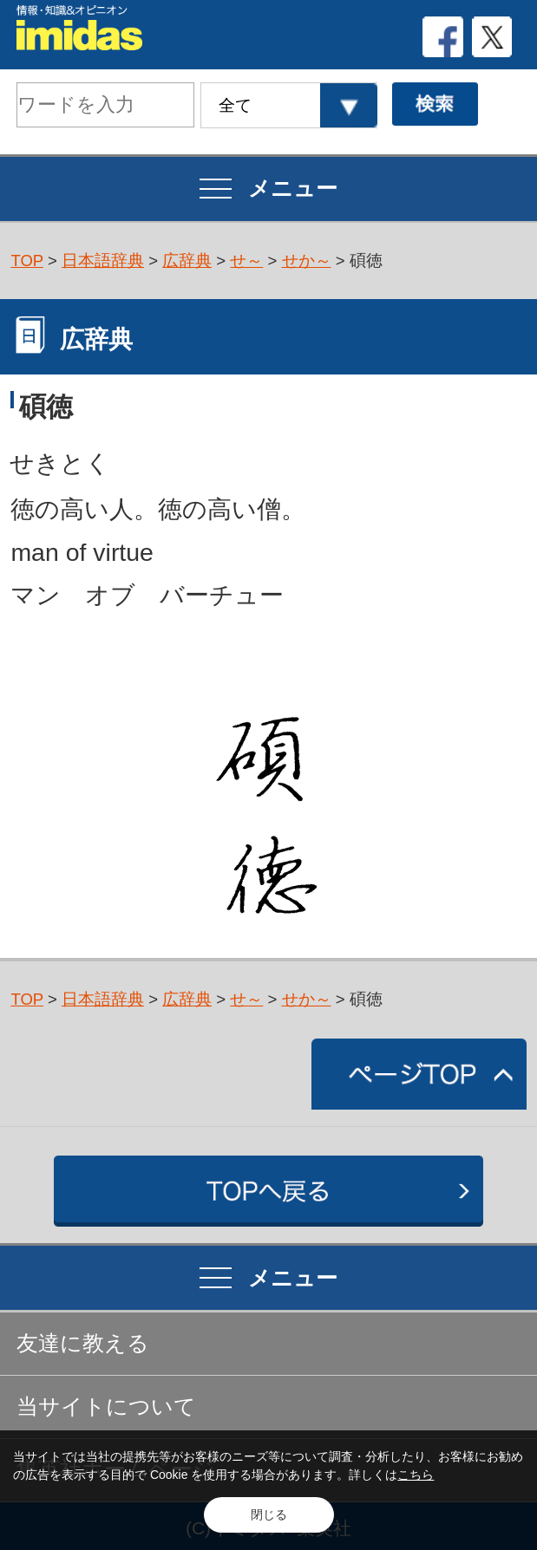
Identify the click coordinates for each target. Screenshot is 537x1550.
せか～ (306, 260)
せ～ (246, 260)
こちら (415, 1475)
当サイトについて (106, 1406)
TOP (26, 260)
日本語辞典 (103, 260)
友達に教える (82, 1343)
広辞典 (187, 260)
